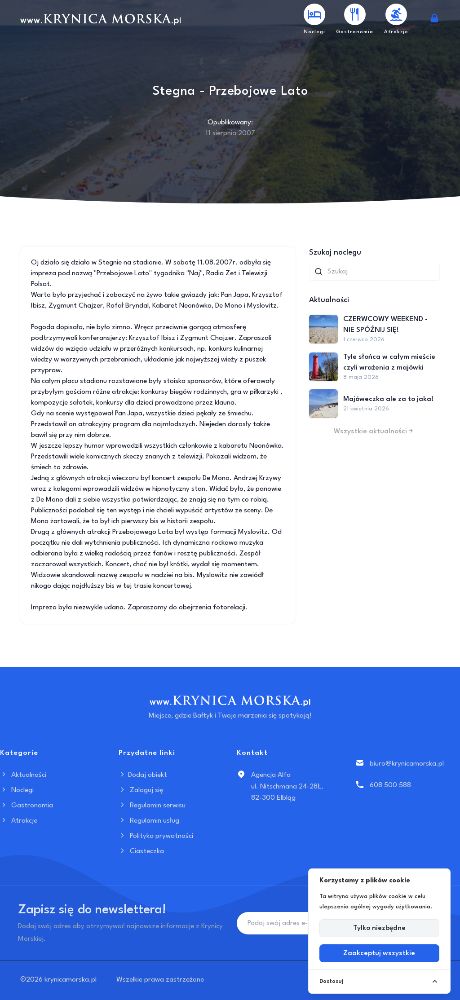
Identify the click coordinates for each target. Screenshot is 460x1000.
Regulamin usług (149, 820)
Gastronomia (26, 805)
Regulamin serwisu (152, 805)
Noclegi (17, 790)
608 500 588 (390, 785)
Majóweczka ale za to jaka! (388, 399)
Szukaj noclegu (335, 252)
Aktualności (23, 775)
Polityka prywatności (156, 836)
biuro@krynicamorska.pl (407, 763)
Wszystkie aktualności (374, 431)
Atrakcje (18, 820)
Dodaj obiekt (143, 775)
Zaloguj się (141, 790)
